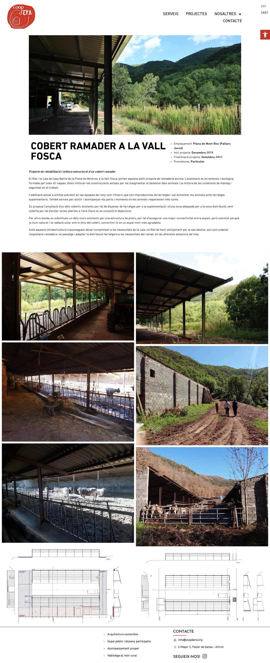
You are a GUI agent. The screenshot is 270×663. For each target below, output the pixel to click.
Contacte (232, 21)
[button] (265, 35)
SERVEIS (170, 14)
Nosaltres (228, 14)
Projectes (196, 14)
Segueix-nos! (186, 657)
